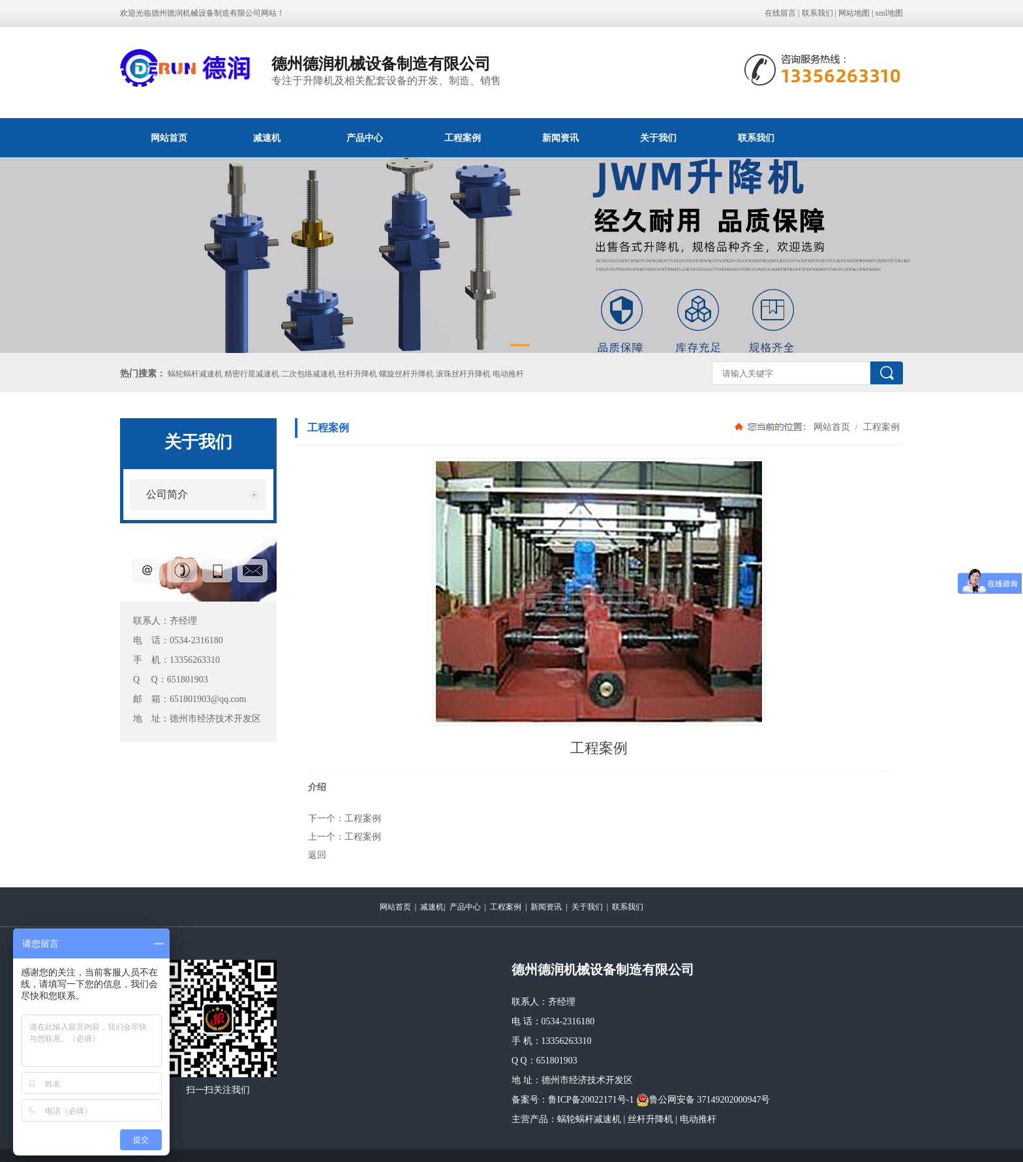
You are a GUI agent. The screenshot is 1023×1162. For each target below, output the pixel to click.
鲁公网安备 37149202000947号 (703, 1100)
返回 (317, 854)
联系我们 (817, 13)
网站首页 (169, 137)
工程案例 (462, 137)
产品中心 (364, 137)
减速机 (267, 137)
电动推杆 (698, 1119)
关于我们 (658, 137)
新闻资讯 (560, 137)
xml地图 (889, 13)
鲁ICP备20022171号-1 (591, 1100)
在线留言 (780, 13)
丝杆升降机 (650, 1119)
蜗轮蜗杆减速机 (589, 1119)
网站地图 (854, 13)
